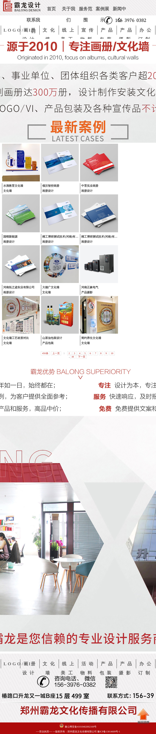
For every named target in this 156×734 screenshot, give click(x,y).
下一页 (81, 356)
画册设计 (48, 190)
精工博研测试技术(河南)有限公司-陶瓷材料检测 (72, 236)
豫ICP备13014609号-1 (108, 731)
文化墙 (7, 190)
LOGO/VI (17, 30)
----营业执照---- (44, 731)
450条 (45, 353)
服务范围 (85, 14)
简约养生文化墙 (91, 338)
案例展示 (102, 14)
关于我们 (68, 14)
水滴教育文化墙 (13, 185)
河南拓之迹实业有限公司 (19, 287)
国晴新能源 (10, 236)
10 (112, 353)
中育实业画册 (89, 185)
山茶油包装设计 (52, 338)
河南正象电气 (89, 287)
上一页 (56, 353)
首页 (51, 8)
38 (73, 356)
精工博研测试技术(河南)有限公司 (102, 236)
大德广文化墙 (50, 287)
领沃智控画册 (50, 185)
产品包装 (48, 343)
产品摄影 (87, 292)
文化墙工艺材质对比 (16, 338)
